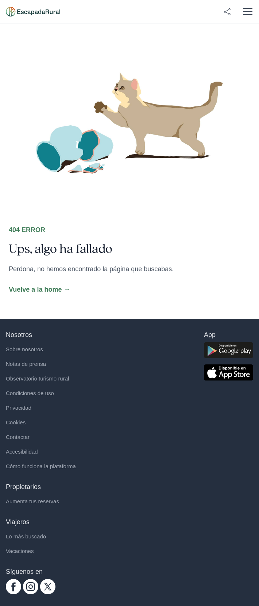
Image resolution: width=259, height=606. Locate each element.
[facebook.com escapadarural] (13, 586)
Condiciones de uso (30, 393)
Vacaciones (20, 551)
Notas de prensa (26, 364)
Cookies (16, 422)
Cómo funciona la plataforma (41, 466)
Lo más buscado (26, 536)
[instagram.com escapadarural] (30, 586)
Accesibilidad (22, 451)
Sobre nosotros (24, 349)
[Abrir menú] (247, 11)
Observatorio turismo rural (37, 378)
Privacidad (18, 408)
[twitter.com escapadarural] (47, 586)
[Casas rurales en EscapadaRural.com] (33, 11)
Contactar (18, 437)
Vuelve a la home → (39, 289)
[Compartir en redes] (227, 11)
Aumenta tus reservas (32, 501)
